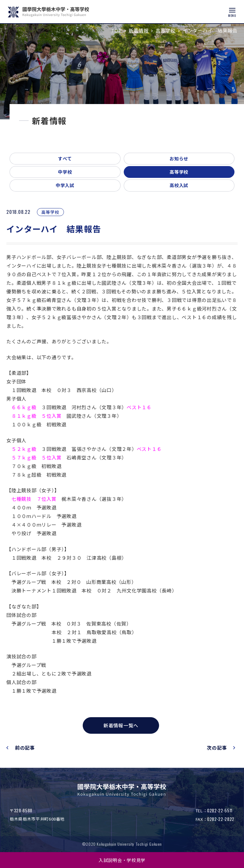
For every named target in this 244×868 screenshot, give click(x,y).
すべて (65, 158)
